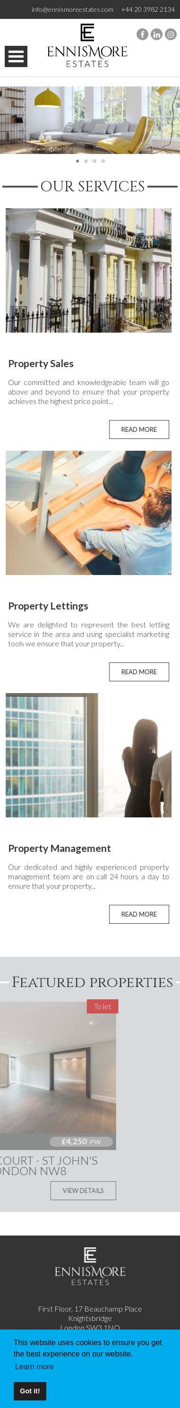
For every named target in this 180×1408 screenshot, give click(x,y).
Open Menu (16, 56)
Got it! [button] (30, 1391)
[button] (171, 120)
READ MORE (132, 429)
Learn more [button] (34, 1367)
